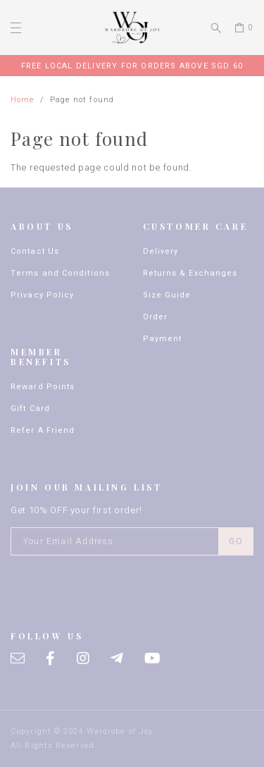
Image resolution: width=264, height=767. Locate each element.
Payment (162, 339)
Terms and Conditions (60, 273)
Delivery (161, 251)
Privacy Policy (42, 295)
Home (22, 100)
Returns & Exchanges (190, 273)
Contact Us (35, 251)
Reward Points (43, 387)
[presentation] (118, 586)
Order (155, 317)
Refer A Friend (43, 430)
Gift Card (30, 409)
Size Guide (167, 295)
